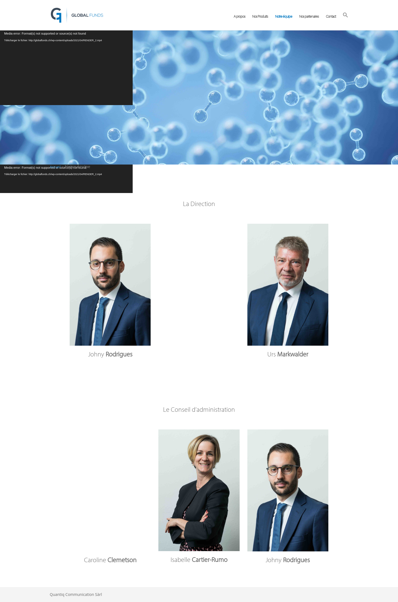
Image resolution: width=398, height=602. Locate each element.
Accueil (55, 166)
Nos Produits (260, 16)
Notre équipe (283, 16)
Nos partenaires (309, 16)
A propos (239, 16)
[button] (345, 21)
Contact (331, 16)
